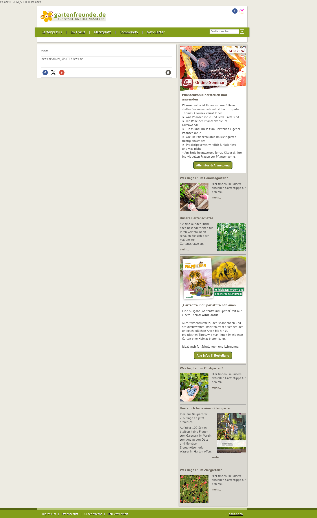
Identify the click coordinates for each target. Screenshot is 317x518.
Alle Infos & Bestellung (213, 355)
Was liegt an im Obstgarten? (201, 368)
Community (129, 32)
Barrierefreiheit (118, 514)
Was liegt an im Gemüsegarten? (204, 178)
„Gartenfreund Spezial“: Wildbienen (209, 305)
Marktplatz (102, 32)
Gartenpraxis (51, 32)
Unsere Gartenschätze (196, 218)
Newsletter (156, 32)
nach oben (236, 514)
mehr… (216, 197)
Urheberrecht (93, 514)
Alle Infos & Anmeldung (213, 165)
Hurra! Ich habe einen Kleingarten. (206, 408)
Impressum (48, 514)
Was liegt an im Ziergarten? (201, 470)
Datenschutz (70, 514)
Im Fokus (78, 32)
